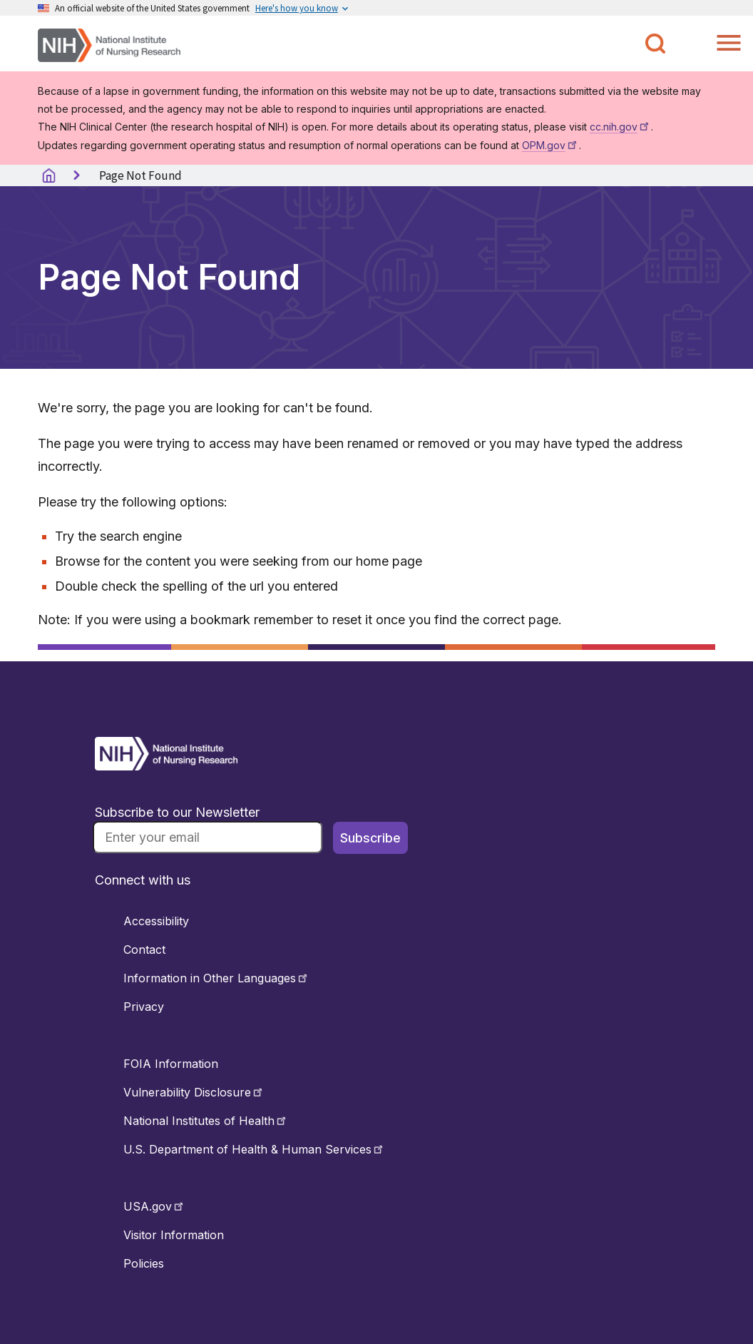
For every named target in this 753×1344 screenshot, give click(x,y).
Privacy (143, 1006)
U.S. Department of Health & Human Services (254, 1149)
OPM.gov (550, 145)
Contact (144, 949)
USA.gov (154, 1206)
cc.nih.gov (620, 127)
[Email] (207, 837)
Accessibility (156, 921)
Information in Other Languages (216, 978)
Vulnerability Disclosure (194, 1092)
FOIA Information (170, 1064)
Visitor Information (173, 1235)
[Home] (109, 44)
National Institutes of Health (205, 1121)
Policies (143, 1263)
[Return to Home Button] (166, 766)
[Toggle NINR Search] (655, 43)
